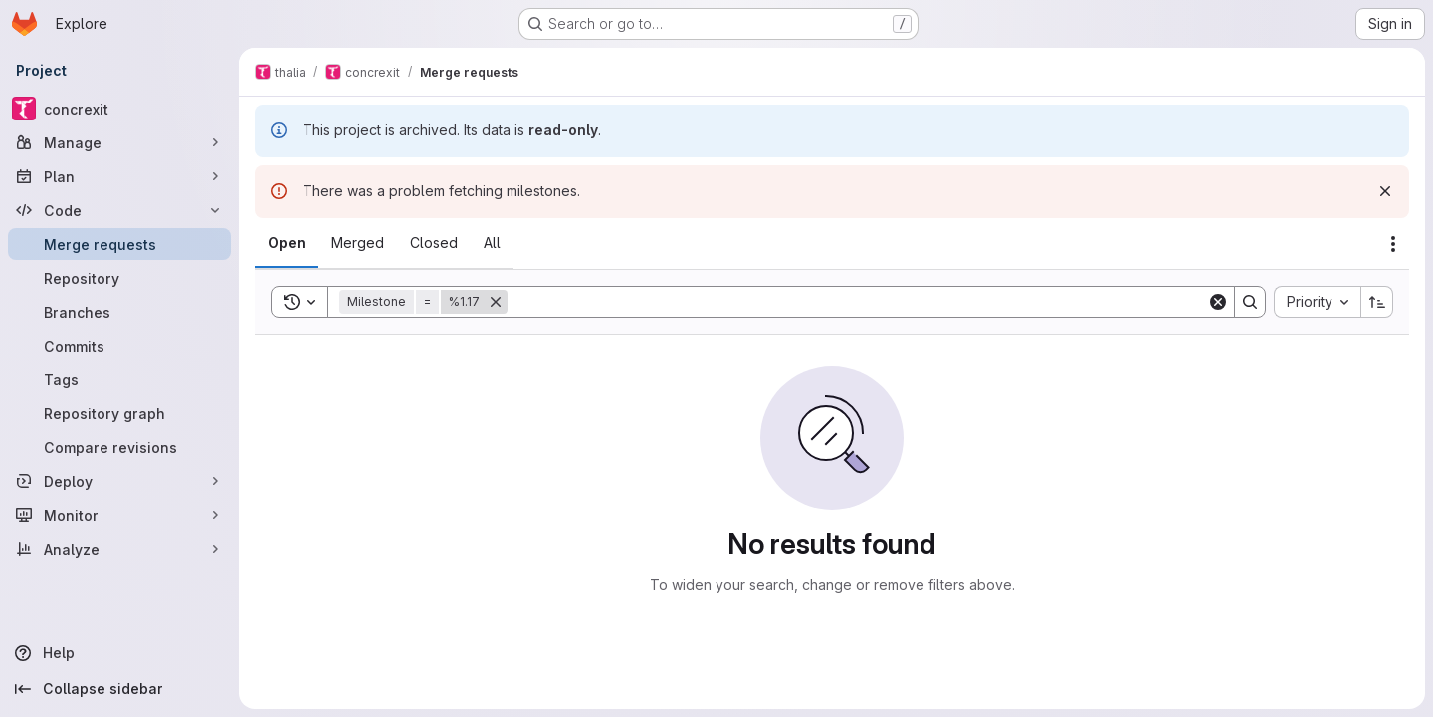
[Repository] (119, 278)
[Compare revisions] (119, 447)
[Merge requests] (119, 244)
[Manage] (119, 142)
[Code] (119, 210)
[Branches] (119, 312)
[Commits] (119, 345)
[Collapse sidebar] (119, 689)
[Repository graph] (119, 413)
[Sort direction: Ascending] (1377, 302)
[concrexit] (119, 108)
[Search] (857, 302)
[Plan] (119, 176)
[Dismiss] (1385, 191)
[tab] (286, 243)
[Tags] (119, 379)
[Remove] (496, 302)
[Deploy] (119, 481)
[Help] (119, 653)
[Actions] (1393, 244)
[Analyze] (119, 549)
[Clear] (1218, 302)
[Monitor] (119, 515)
